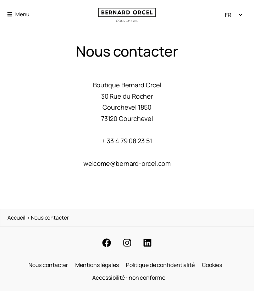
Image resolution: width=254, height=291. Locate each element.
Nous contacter (48, 265)
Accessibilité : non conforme (128, 277)
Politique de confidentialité (160, 265)
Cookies (212, 265)
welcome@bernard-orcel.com (127, 163)
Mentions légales (96, 265)
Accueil (16, 217)
